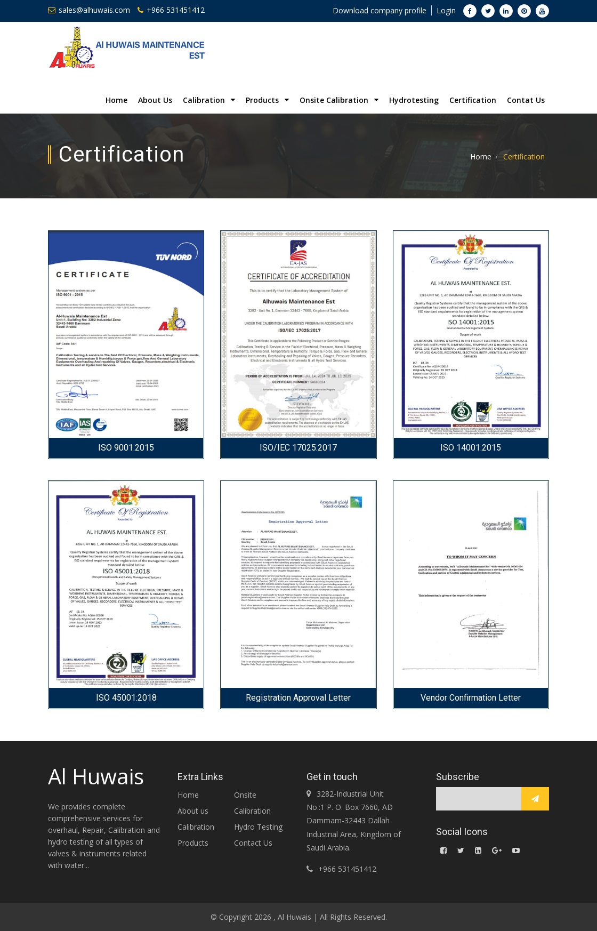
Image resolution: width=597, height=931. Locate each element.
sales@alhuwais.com (89, 10)
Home (116, 100)
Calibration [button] (209, 100)
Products (193, 843)
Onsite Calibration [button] (339, 100)
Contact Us (253, 843)
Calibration (196, 827)
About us (193, 811)
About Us (155, 100)
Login (446, 10)
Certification (472, 100)
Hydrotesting (414, 100)
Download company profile (379, 10)
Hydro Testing (258, 827)
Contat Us (526, 100)
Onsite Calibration (252, 803)
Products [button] (267, 100)
